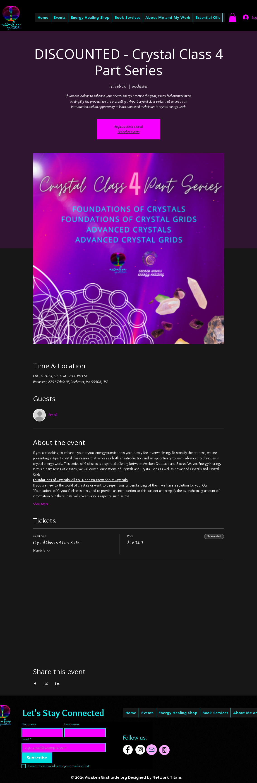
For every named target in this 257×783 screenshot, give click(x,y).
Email (26, 739)
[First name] (41, 733)
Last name (71, 724)
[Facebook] (128, 750)
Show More (40, 504)
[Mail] (151, 749)
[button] (168, 17)
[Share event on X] (46, 683)
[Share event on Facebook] (35, 683)
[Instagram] (140, 750)
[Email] (62, 747)
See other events (128, 132)
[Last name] (84, 733)
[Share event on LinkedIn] (57, 683)
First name (29, 724)
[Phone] (164, 750)
